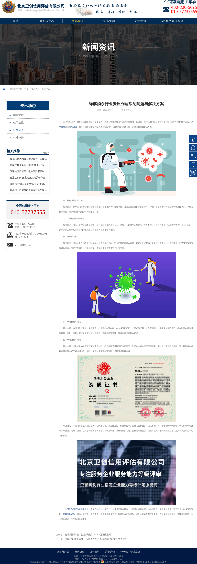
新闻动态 (46, 89)
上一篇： (84, 534)
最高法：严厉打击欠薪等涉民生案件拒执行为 (33, 190)
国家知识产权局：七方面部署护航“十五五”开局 (34, 171)
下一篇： (91, 539)
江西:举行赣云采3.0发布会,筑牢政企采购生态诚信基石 (37, 184)
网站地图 (140, 562)
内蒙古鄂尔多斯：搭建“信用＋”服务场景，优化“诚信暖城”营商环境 (44, 165)
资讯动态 (35, 89)
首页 (16, 20)
